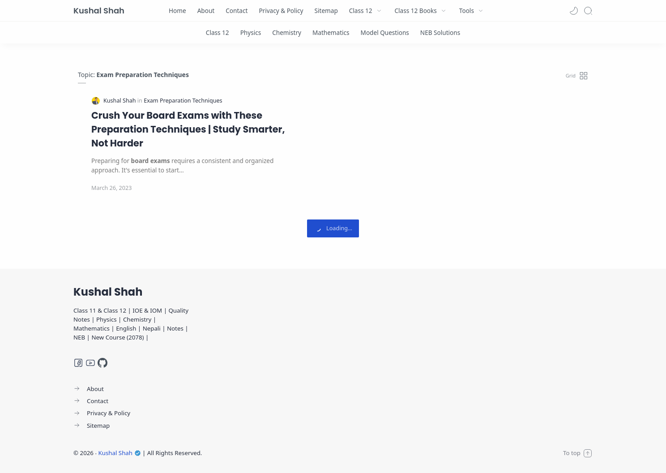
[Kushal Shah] (120, 100)
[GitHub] (102, 363)
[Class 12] (217, 32)
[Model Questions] (385, 32)
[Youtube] (90, 363)
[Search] (588, 10)
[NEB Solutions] (440, 32)
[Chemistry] (286, 32)
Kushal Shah (98, 10)
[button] (573, 10)
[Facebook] (78, 363)
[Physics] (250, 32)
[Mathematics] (331, 32)
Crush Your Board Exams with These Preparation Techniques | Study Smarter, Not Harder (188, 129)
